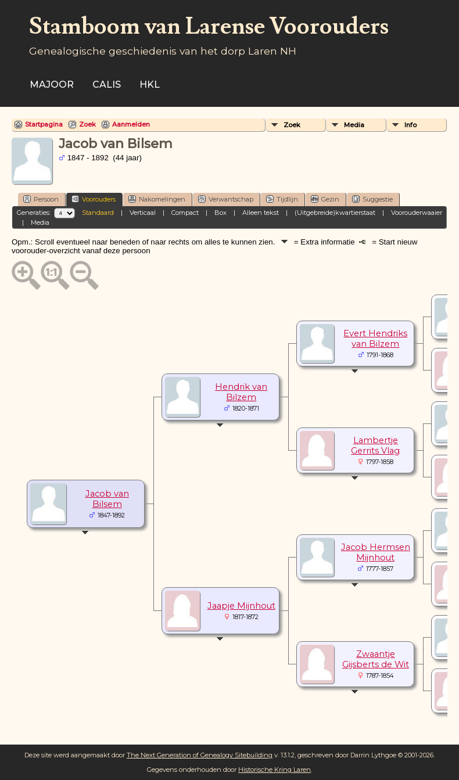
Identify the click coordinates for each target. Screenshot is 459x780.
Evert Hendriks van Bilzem (375, 338)
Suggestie (372, 199)
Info (410, 125)
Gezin (325, 199)
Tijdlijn (282, 199)
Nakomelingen (156, 199)
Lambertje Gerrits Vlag (375, 445)
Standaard (98, 213)
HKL (149, 84)
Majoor (52, 84)
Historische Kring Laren (274, 769)
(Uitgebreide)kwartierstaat (335, 213)
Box (220, 213)
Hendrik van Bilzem (241, 392)
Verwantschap (225, 199)
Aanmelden (131, 124)
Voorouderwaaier (416, 213)
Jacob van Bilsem (107, 498)
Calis (106, 84)
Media (354, 125)
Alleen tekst (260, 213)
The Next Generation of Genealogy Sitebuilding (199, 755)
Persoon (41, 199)
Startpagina (44, 124)
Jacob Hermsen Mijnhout (375, 552)
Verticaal (143, 213)
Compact (185, 213)
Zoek (87, 124)
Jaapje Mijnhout (241, 606)
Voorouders (93, 199)
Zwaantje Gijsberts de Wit (375, 659)
